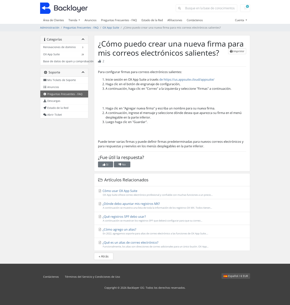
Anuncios (90, 20)
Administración (49, 27)
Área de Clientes (53, 20)
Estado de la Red (152, 20)
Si (105, 164)
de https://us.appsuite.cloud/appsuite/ (186, 79)
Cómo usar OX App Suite (172, 193)
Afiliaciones (174, 20)
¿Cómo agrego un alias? (172, 231)
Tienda (73, 20)
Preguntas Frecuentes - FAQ (119, 20)
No (122, 164)
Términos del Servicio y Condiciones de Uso (92, 276)
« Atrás (104, 256)
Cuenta (240, 20)
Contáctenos (195, 20)
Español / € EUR (236, 276)
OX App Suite (111, 27)
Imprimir (237, 51)
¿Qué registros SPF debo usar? (172, 218)
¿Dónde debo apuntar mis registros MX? (172, 206)
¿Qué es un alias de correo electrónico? (172, 244)
